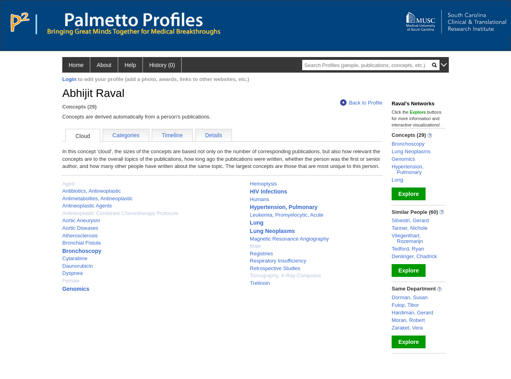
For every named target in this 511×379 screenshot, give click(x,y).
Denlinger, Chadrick (414, 256)
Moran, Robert (408, 320)
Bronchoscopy (81, 251)
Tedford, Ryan (408, 249)
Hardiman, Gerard (412, 313)
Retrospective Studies (275, 268)
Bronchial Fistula (81, 243)
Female (70, 281)
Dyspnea (72, 273)
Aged (68, 184)
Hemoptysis (263, 184)
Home (76, 65)
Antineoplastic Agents (87, 206)
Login (69, 79)
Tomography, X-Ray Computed (285, 275)
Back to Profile (361, 103)
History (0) (162, 65)
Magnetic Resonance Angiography (289, 239)
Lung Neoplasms (272, 231)
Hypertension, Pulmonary (284, 207)
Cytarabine (74, 258)
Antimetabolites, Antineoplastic (97, 198)
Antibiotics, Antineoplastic (91, 191)
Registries (261, 254)
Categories (126, 135)
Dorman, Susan (410, 297)
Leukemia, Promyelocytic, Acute (286, 215)
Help (130, 65)
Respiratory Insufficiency (278, 261)
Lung (256, 222)
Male (255, 246)
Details (213, 135)
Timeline (172, 135)
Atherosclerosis (80, 236)
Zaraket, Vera (407, 328)
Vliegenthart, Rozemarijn (407, 238)
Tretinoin (260, 283)
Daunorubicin (77, 266)
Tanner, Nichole (410, 228)
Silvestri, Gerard (410, 220)
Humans (259, 199)
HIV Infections (268, 191)
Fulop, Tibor (405, 305)
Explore (408, 194)
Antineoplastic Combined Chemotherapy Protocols (120, 213)
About (104, 65)
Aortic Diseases (80, 228)
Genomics (75, 289)
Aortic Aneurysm (81, 220)
